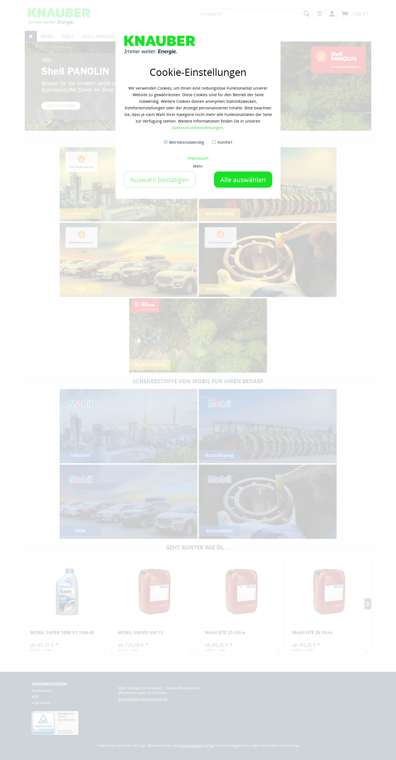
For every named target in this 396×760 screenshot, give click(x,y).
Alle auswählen (243, 179)
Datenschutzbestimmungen (197, 127)
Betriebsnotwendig (186, 142)
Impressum (198, 158)
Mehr (198, 166)
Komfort (225, 142)
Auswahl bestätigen (159, 179)
